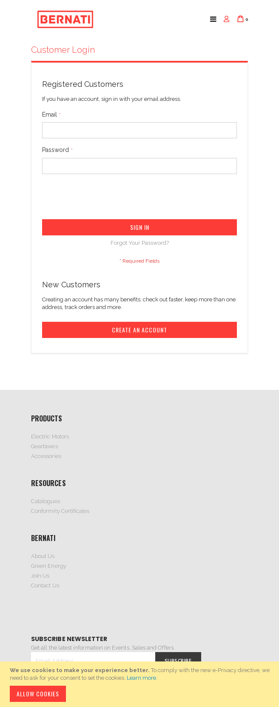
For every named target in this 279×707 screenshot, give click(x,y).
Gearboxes (44, 446)
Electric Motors (50, 436)
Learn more (141, 678)
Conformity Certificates (60, 511)
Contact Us (45, 585)
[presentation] (106, 198)
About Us (43, 556)
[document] (141, 684)
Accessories (46, 456)
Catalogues (45, 501)
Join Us (40, 575)
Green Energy (48, 566)
